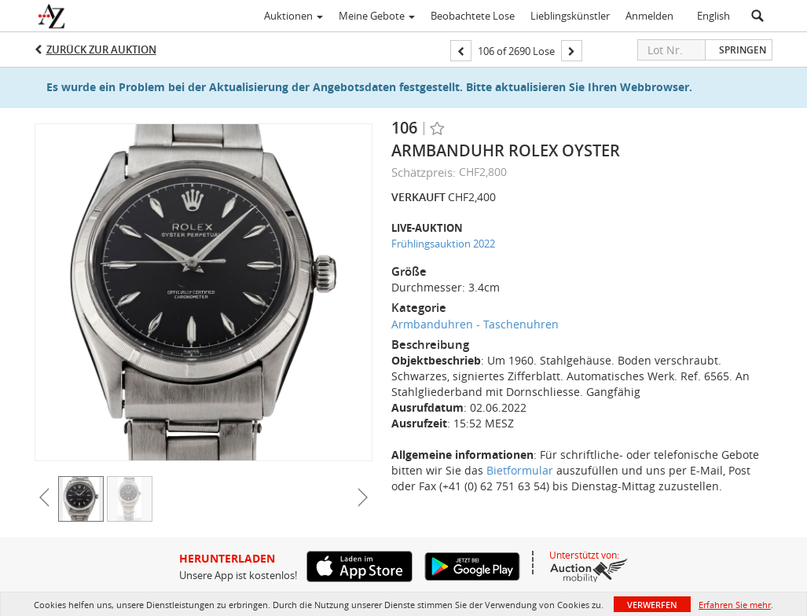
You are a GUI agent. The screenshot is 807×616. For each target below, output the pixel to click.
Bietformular (519, 470)
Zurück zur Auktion (101, 49)
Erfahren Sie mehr (735, 604)
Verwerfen (652, 604)
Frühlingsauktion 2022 (443, 243)
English (713, 16)
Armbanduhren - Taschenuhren (475, 324)
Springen (742, 50)
